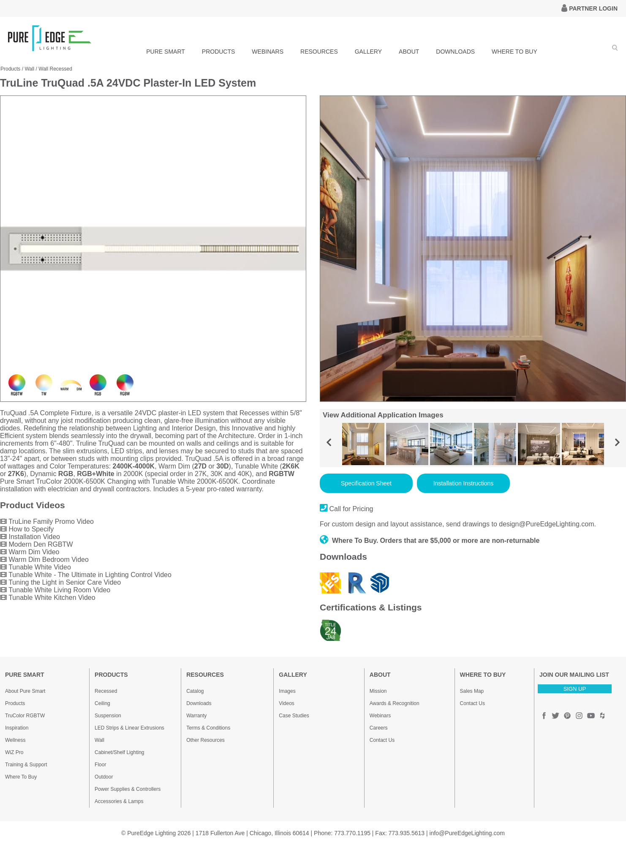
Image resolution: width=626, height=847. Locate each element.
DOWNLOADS (455, 51)
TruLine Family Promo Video (47, 521)
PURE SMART (165, 51)
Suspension (108, 716)
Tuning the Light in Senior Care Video (60, 582)
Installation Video (30, 536)
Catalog (195, 691)
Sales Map (472, 691)
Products (10, 69)
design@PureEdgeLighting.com (546, 524)
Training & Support (26, 765)
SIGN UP (574, 689)
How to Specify (27, 529)
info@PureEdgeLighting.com (467, 833)
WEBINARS (267, 51)
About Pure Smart (25, 691)
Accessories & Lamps (119, 801)
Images (287, 691)
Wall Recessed (55, 69)
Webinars (380, 716)
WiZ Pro (14, 752)
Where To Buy (21, 777)
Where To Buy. (349, 540)
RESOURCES (319, 51)
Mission (378, 691)
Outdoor (104, 777)
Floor (100, 765)
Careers (379, 728)
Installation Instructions (463, 483)
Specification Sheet (366, 483)
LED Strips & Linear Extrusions (129, 728)
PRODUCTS (218, 51)
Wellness (15, 740)
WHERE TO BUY (514, 51)
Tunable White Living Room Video (55, 590)
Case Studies (294, 716)
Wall (29, 69)
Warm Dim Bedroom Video (44, 559)
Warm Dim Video (29, 552)
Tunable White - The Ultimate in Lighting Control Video (85, 574)
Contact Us (382, 740)
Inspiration (16, 728)
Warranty (196, 716)
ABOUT (409, 51)
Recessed (106, 691)
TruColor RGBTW (25, 716)
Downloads (198, 703)
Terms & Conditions (208, 728)
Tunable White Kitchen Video (47, 597)
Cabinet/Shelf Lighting (119, 752)
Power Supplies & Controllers (128, 789)
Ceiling (102, 703)
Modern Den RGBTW (36, 544)
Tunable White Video (35, 567)
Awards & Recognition (394, 703)
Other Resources (205, 740)
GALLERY (368, 51)
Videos (286, 703)
